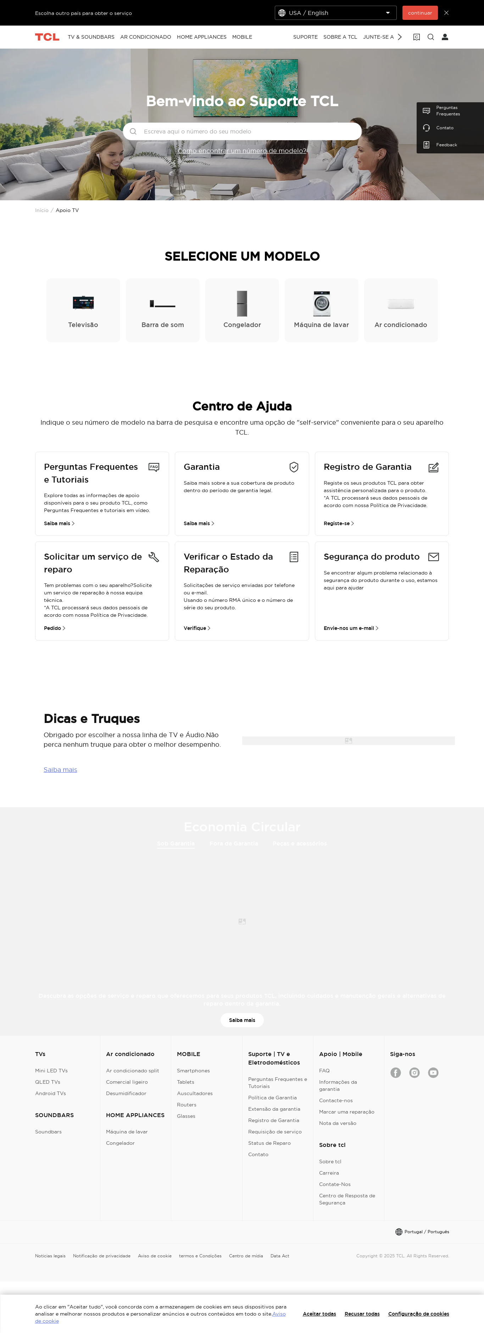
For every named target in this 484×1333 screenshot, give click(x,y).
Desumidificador (126, 1093)
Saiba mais (60, 770)
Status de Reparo (269, 1143)
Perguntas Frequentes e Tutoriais (277, 1082)
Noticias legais (50, 1255)
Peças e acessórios (300, 843)
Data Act (280, 1255)
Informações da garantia (338, 1085)
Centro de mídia (246, 1255)
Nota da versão (337, 1123)
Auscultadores (195, 1093)
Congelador (120, 1143)
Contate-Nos (335, 1184)
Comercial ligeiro (127, 1082)
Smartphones (193, 1070)
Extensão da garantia (274, 1109)
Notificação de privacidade (101, 1255)
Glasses (186, 1116)
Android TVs (50, 1093)
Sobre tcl (330, 1161)
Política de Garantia (272, 1097)
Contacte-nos (336, 1100)
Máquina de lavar (127, 1131)
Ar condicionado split (132, 1070)
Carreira (329, 1173)
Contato (258, 1154)
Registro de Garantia (273, 1120)
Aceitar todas (319, 1314)
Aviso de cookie (155, 1255)
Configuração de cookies (418, 1314)
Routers (186, 1104)
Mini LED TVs (51, 1070)
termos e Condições (200, 1255)
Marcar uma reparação (346, 1112)
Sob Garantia (176, 844)
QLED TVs (47, 1082)
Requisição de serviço (275, 1131)
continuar (420, 13)
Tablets (185, 1082)
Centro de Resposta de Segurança (347, 1199)
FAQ (324, 1070)
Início (42, 210)
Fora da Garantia (234, 843)
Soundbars (48, 1131)
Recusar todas (362, 1314)
